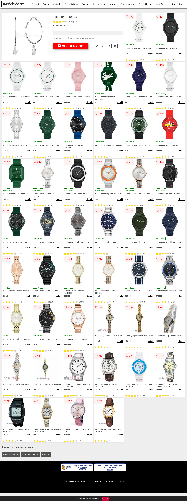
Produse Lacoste (30, 454)
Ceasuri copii (88, 4)
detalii (150, 54)
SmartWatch (161, 4)
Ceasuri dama (71, 4)
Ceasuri (35, 4)
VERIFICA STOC (70, 46)
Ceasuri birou (144, 4)
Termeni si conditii (70, 481)
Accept (105, 498)
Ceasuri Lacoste (10, 454)
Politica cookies (116, 481)
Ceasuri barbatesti (52, 4)
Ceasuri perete (127, 4)
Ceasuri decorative (107, 4)
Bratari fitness (178, 4)
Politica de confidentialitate (94, 481)
